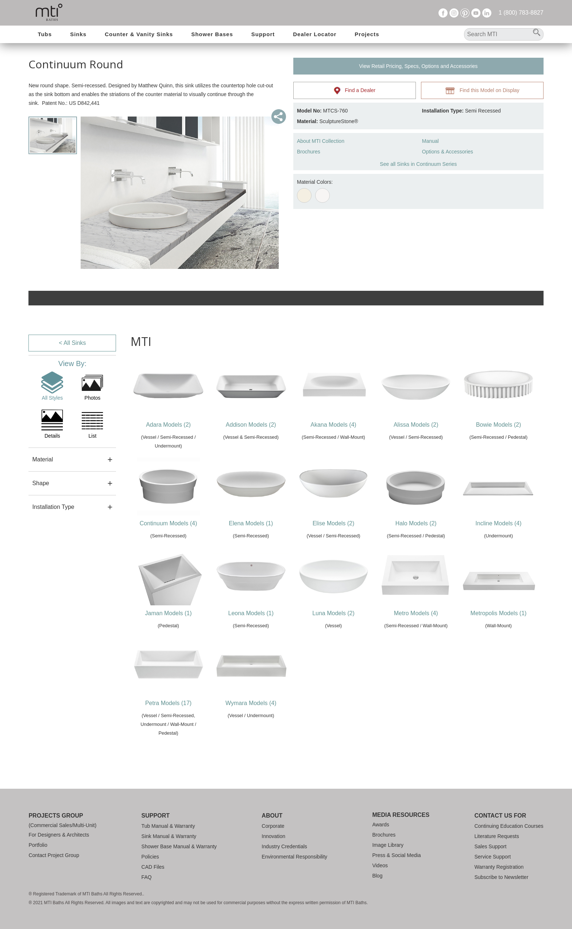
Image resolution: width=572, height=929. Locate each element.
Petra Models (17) (168, 703)
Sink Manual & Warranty (169, 836)
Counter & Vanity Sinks (139, 34)
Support (263, 34)
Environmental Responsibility (294, 857)
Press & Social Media (396, 855)
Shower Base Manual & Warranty (179, 846)
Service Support (492, 857)
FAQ (147, 877)
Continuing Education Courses (508, 826)
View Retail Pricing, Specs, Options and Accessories (418, 66)
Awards (380, 824)
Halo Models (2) (416, 523)
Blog (377, 876)
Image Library (387, 845)
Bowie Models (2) (498, 425)
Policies (150, 857)
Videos (380, 865)
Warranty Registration (498, 867)
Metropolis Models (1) (499, 613)
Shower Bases (212, 34)
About (272, 815)
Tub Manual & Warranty (168, 826)
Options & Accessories (447, 152)
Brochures (308, 152)
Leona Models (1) (251, 613)
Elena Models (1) (251, 523)
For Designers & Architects (58, 835)
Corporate (273, 826)
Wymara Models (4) (250, 703)
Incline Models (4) (498, 523)
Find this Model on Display (482, 90)
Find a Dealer (355, 90)
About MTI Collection (320, 141)
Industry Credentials (284, 846)
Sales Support (490, 846)
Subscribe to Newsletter (501, 877)
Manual (430, 141)
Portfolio (37, 845)
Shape (40, 483)
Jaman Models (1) (168, 613)
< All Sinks (72, 343)
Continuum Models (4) (168, 523)
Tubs (45, 34)
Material (42, 459)
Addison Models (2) (251, 425)
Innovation (273, 836)
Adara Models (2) (168, 425)
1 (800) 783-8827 (521, 12)
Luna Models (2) (333, 613)
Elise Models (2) (334, 523)
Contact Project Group (53, 855)
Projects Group (55, 815)
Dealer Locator (314, 34)
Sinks (78, 34)
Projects (367, 34)
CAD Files (153, 867)
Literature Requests (496, 836)
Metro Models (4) (416, 613)
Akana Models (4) (333, 425)
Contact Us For (500, 815)
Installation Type (53, 507)
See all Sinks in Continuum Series (418, 164)
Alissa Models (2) (416, 425)
